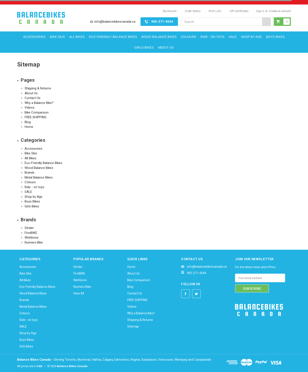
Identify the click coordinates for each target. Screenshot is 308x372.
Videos (29, 107)
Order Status (193, 11)
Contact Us (32, 98)
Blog (28, 122)
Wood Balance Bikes (159, 36)
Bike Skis (57, 36)
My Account (169, 11)
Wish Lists (215, 11)
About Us (166, 47)
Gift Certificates (239, 11)
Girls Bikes (144, 47)
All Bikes (76, 36)
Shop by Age (251, 36)
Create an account (280, 11)
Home (29, 127)
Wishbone (31, 237)
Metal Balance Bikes (39, 177)
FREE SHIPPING (35, 117)
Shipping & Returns (38, 88)
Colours (188, 36)
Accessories (34, 36)
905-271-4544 (162, 22)
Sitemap (133, 326)
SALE (233, 36)
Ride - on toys (212, 36)
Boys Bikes (275, 36)
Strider (29, 228)
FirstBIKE (31, 233)
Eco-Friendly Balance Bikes (113, 36)
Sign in (260, 11)
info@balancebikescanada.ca (114, 22)
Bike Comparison (37, 112)
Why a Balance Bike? (39, 103)
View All (78, 293)
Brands (29, 172)
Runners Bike (34, 242)
